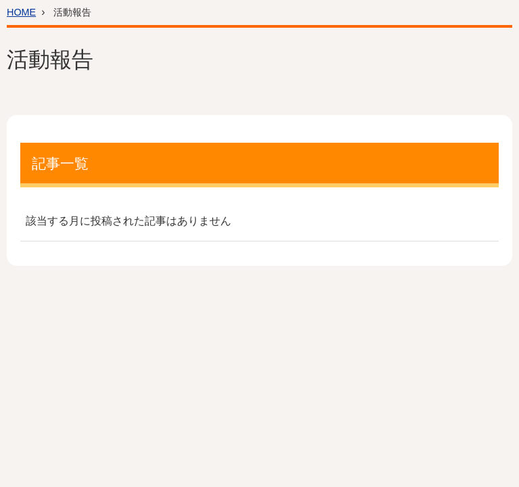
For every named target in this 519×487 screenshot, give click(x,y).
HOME (21, 12)
